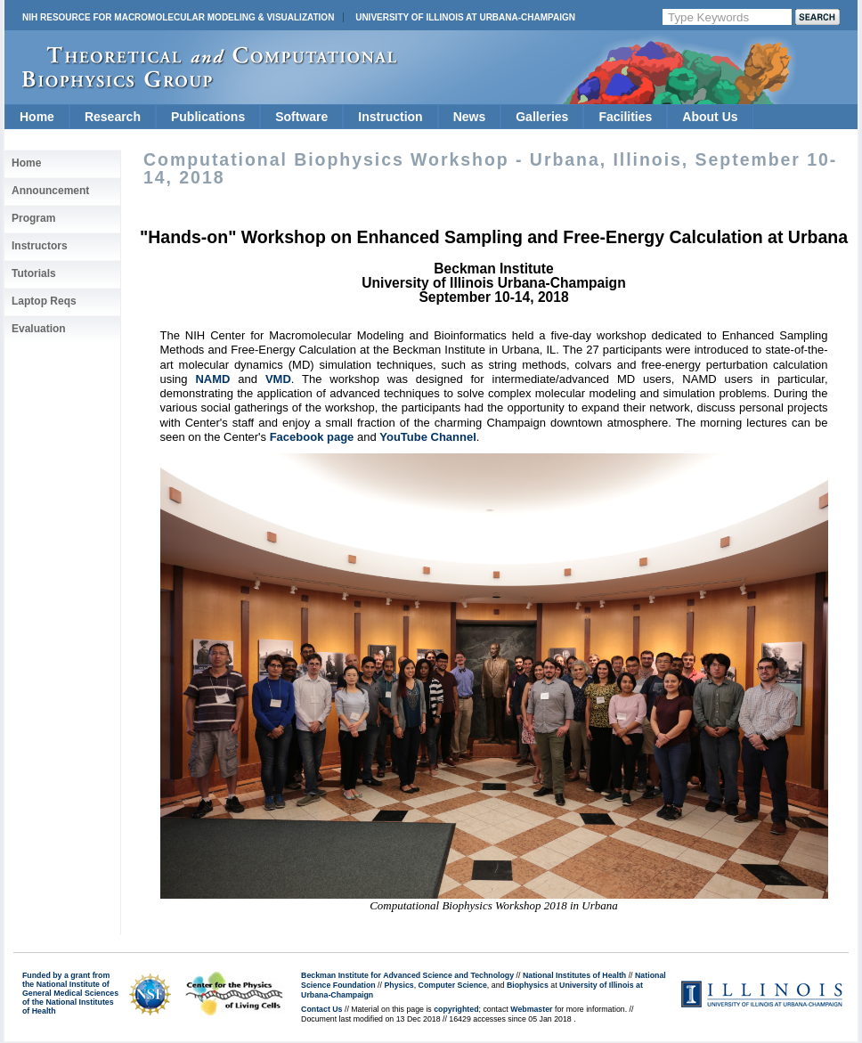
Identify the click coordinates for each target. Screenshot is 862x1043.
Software (301, 117)
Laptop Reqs (44, 301)
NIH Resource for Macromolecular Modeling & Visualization (178, 17)
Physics (398, 985)
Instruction (390, 117)
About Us (709, 117)
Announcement (50, 190)
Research (113, 117)
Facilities (625, 117)
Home (37, 117)
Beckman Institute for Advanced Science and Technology (407, 975)
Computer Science (453, 985)
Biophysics (528, 985)
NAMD (212, 379)
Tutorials (34, 273)
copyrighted (456, 1009)
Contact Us (321, 1009)
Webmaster (531, 1009)
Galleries (542, 117)
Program (33, 218)
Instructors (40, 246)
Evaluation (39, 328)
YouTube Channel (427, 437)
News (469, 117)
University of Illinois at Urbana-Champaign (465, 17)
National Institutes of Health (574, 975)
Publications (208, 117)
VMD (278, 379)
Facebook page (312, 437)
